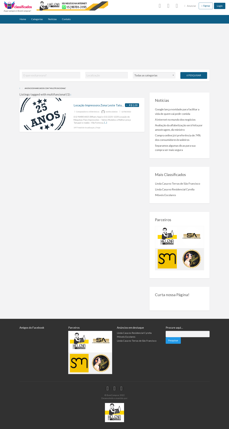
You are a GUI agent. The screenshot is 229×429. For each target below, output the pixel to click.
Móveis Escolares (165, 195)
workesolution (112, 112)
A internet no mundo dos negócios (175, 119)
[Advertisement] (114, 46)
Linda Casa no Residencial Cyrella (174, 189)
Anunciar (190, 5)
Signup (206, 5)
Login (220, 5)
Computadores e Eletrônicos (87, 112)
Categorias (37, 19)
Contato (66, 19)
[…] (105, 122)
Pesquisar (193, 75)
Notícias (52, 19)
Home (23, 19)
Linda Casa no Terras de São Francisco (177, 183)
